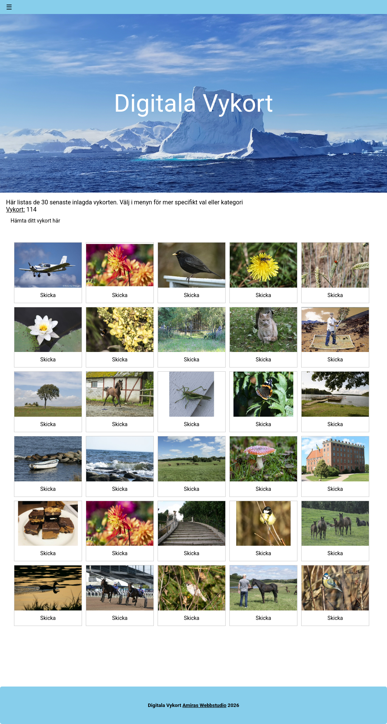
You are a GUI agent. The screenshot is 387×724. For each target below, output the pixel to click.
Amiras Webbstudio (204, 705)
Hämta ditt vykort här (35, 221)
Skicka (48, 295)
